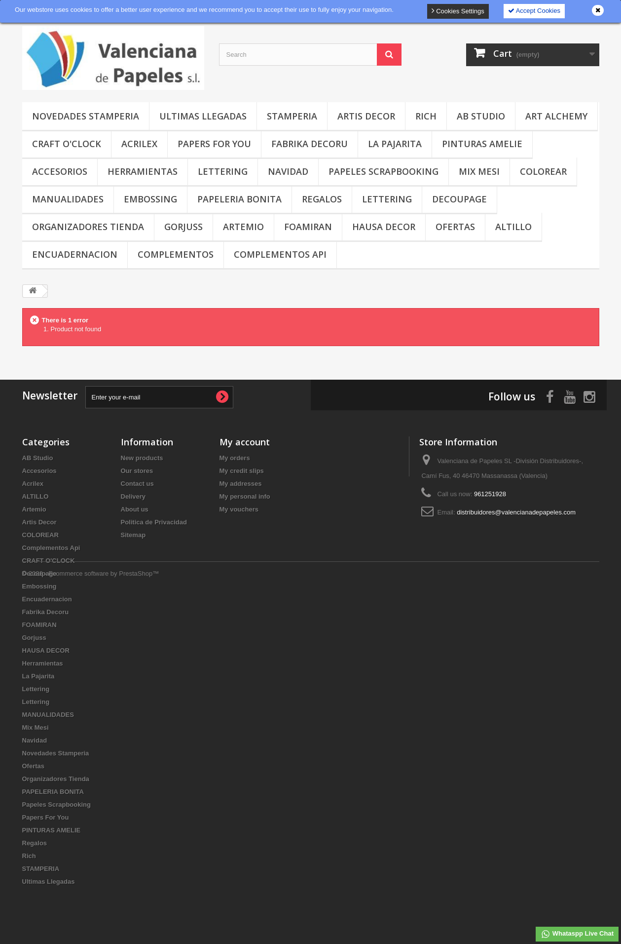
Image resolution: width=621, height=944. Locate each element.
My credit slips (241, 470)
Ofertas (455, 227)
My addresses (240, 483)
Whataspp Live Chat (577, 934)
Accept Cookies (534, 10)
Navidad (288, 171)
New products (142, 458)
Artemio (243, 227)
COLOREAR (543, 171)
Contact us (137, 483)
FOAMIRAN (308, 227)
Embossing (150, 199)
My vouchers (238, 509)
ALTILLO (513, 227)
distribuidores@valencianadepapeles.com (516, 512)
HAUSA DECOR (383, 227)
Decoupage (459, 199)
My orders (234, 458)
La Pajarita (395, 144)
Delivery (133, 496)
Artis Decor (366, 116)
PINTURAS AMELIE (482, 144)
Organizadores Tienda (88, 227)
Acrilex (139, 144)
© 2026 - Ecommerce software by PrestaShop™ (90, 917)
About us (134, 509)
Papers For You (214, 144)
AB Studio (481, 116)
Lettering (223, 171)
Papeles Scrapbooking (383, 171)
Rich (426, 116)
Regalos (322, 199)
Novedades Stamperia (85, 116)
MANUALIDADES (68, 199)
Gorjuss (183, 227)
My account (244, 442)
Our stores (137, 470)
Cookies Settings (458, 10)
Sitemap (133, 535)
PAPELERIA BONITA (239, 199)
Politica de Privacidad (154, 522)
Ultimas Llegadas (203, 116)
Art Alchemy (556, 116)
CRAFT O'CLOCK (66, 144)
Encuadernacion (74, 254)
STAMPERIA (292, 116)
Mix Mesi (479, 171)
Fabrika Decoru (309, 144)
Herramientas (143, 171)
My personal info (244, 496)
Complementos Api (280, 254)
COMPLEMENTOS (176, 254)
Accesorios (59, 171)
